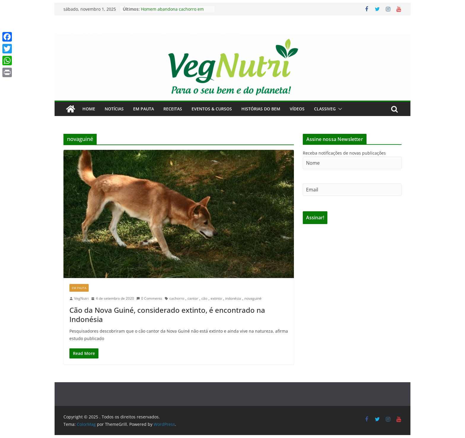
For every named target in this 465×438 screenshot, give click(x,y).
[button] (339, 109)
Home (88, 109)
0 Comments (149, 298)
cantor (192, 298)
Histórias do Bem (260, 109)
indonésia (233, 298)
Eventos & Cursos (212, 109)
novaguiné (253, 298)
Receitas (172, 109)
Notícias (114, 109)
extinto (216, 298)
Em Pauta (143, 109)
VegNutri (81, 298)
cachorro (176, 298)
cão (204, 298)
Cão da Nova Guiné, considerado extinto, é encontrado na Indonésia (167, 314)
